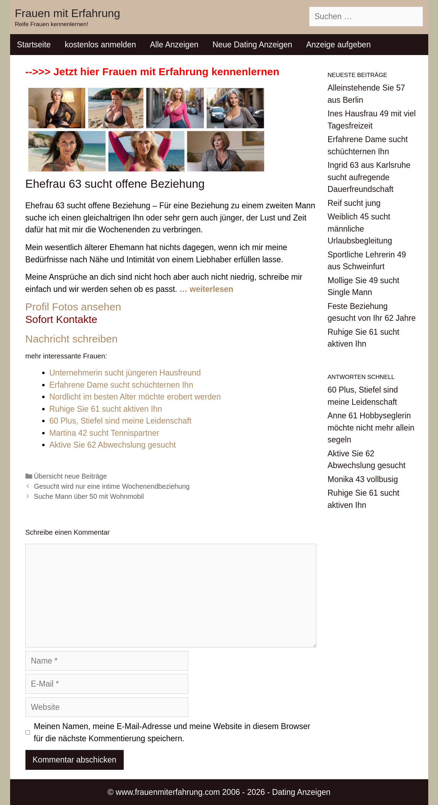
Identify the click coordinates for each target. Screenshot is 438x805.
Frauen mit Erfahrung (67, 13)
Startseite (34, 44)
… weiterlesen (206, 289)
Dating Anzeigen (301, 792)
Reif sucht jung (354, 203)
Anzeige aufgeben (338, 44)
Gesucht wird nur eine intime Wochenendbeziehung (112, 486)
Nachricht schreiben (71, 339)
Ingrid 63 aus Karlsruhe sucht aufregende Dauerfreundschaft (369, 177)
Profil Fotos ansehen (73, 306)
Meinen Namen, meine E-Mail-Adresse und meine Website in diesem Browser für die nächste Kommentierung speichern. (172, 732)
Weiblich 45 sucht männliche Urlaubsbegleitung (360, 228)
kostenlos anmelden (100, 44)
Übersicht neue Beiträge (70, 476)
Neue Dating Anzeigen (252, 44)
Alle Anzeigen (174, 44)
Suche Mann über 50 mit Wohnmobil (89, 496)
